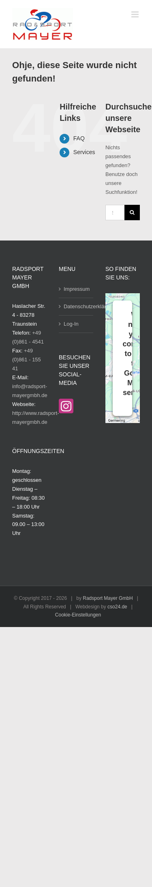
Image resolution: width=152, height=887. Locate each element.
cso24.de (117, 607)
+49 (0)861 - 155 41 (26, 360)
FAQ (79, 138)
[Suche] (132, 212)
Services (84, 152)
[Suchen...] (114, 212)
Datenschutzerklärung (76, 306)
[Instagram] (66, 406)
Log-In (71, 324)
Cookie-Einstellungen (78, 615)
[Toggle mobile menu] (135, 14)
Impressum (76, 289)
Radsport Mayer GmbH (108, 598)
